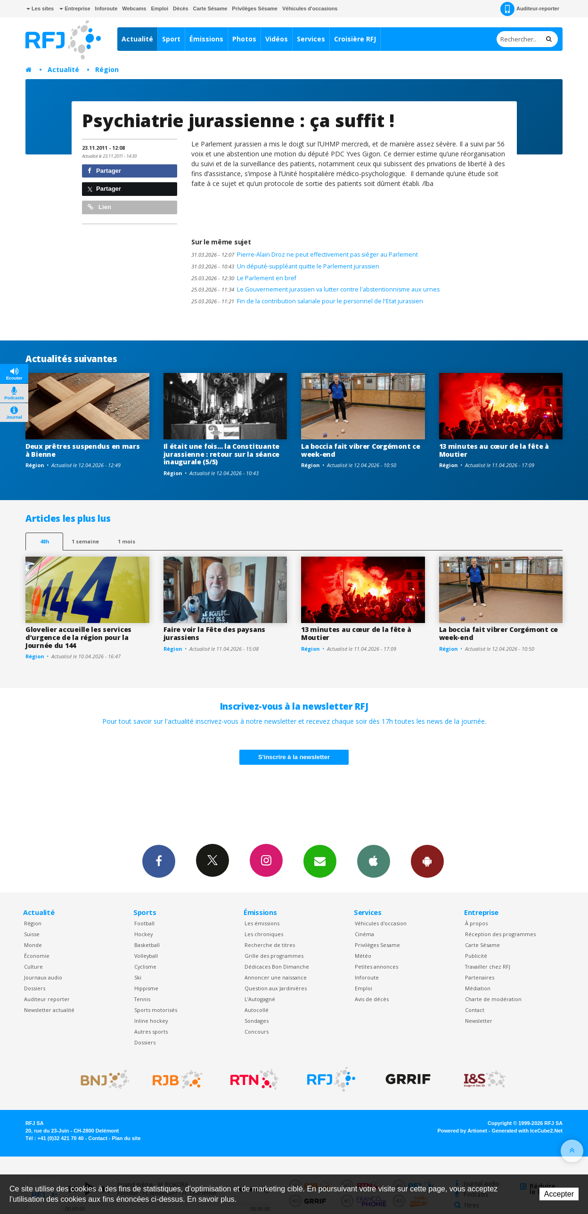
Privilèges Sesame (377, 945)
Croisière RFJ (355, 38)
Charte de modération (493, 999)
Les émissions (262, 923)
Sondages (257, 1021)
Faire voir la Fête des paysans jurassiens (214, 633)
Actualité (137, 38)
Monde (33, 945)
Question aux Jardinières (276, 988)
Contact (474, 1010)
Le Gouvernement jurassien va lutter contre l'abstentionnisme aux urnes (315, 289)
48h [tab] (44, 541)
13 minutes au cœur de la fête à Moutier (494, 450)
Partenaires (479, 977)
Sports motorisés (155, 1010)
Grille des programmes (274, 956)
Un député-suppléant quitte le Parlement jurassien (285, 266)
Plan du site (126, 1138)
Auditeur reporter (47, 999)
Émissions (206, 38)
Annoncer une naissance (276, 977)
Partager (104, 170)
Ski (137, 977)
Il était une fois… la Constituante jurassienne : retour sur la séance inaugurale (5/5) (221, 454)
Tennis (142, 999)
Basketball (147, 945)
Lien (99, 206)
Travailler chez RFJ (487, 966)
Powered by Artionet (462, 1130)
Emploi (159, 8)
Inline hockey (151, 1021)
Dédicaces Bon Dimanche (277, 966)
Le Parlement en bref (243, 278)
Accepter (559, 1194)
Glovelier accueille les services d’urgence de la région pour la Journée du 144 (78, 637)
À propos (476, 923)
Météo (363, 956)
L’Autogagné (260, 999)
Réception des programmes (500, 934)
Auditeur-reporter (529, 9)
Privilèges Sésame (255, 8)
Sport (171, 38)
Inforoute (106, 8)
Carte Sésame (210, 8)
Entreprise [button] (74, 8)
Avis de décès (372, 999)
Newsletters (319, 861)
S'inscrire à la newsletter (294, 757)
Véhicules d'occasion (381, 923)
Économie (36, 956)
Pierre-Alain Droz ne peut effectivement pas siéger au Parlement (304, 255)
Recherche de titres (270, 945)
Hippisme (146, 988)
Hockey (143, 934)
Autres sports (151, 1031)
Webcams (134, 8)
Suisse (32, 934)
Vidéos (276, 38)
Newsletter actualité (49, 1010)
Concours (257, 1031)
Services (311, 38)
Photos (244, 38)
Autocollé (257, 1010)
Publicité (476, 956)
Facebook (158, 861)
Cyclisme (145, 966)
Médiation (477, 988)
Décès (180, 8)
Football (144, 923)
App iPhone (373, 861)
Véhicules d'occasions (310, 8)
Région (107, 69)
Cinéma (364, 934)
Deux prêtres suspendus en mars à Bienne (82, 450)
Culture (33, 966)
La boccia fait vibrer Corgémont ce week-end (360, 450)
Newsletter (478, 1021)
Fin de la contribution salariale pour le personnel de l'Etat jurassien (307, 301)
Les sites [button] (40, 8)
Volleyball (146, 956)
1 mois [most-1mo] (126, 541)
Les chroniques (264, 934)
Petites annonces (376, 966)
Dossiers (34, 988)
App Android (427, 861)
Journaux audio (43, 977)
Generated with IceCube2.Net (527, 1130)
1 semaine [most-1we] (85, 541)
